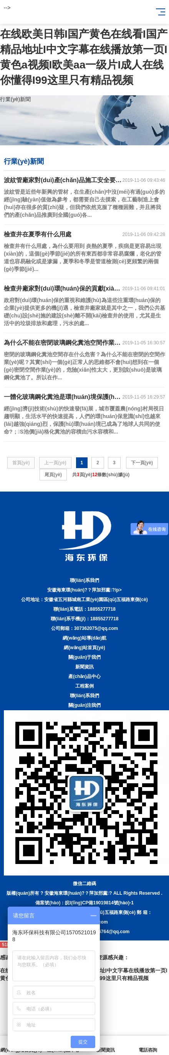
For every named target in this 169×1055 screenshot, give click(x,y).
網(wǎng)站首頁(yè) (84, 647)
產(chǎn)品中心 (84, 676)
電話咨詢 (148, 1045)
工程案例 (84, 686)
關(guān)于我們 (84, 657)
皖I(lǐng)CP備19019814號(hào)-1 (99, 902)
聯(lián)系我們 (84, 695)
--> (7, 8)
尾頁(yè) (53, 474)
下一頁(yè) (142, 462)
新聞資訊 (84, 667)
